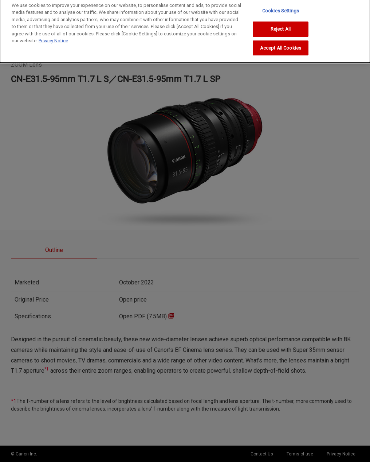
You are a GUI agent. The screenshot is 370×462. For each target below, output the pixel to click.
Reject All (281, 20)
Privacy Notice (53, 32)
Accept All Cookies (280, 39)
